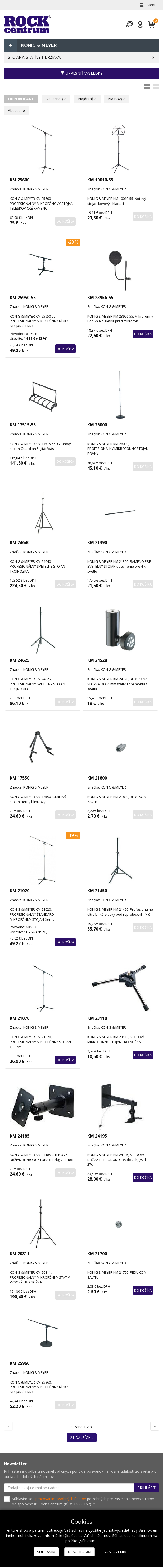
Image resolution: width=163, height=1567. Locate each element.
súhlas (76, 1530)
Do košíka (65, 221)
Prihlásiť (146, 1487)
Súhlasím (46, 1551)
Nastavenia (114, 1551)
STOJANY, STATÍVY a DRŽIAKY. (34, 57)
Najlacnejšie (56, 98)
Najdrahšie (87, 98)
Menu (147, 4)
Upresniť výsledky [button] (81, 73)
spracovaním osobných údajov (60, 1498)
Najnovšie (116, 98)
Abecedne (16, 110)
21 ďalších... (81, 1437)
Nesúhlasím (79, 1551)
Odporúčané (21, 98)
